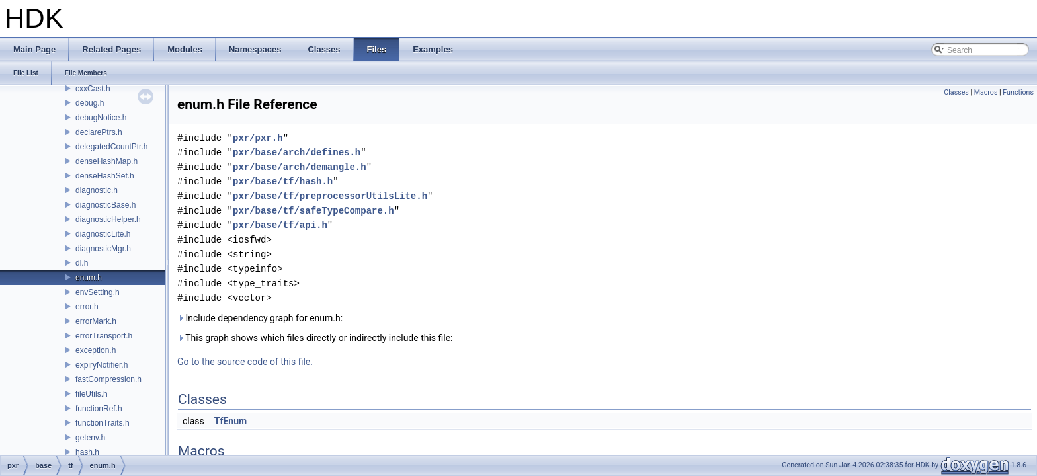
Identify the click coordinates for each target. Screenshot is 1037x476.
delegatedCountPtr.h (111, 146)
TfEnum (230, 421)
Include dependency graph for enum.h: (260, 318)
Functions (1018, 92)
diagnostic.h (96, 190)
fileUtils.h (91, 394)
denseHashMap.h (106, 161)
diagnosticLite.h (102, 234)
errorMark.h (95, 321)
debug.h (89, 103)
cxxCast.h (92, 88)
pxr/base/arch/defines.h (296, 152)
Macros (986, 92)
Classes (956, 92)
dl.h (81, 263)
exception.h (95, 350)
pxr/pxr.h (258, 138)
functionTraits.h (102, 423)
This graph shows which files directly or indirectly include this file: (315, 338)
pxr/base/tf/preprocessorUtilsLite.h (330, 196)
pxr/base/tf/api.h (280, 225)
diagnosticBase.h (105, 205)
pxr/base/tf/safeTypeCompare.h (313, 210)
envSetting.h (97, 292)
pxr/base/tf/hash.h (283, 181)
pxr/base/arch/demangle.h (299, 167)
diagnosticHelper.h (108, 219)
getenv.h (90, 437)
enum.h (88, 277)
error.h (87, 306)
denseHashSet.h (104, 175)
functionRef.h (98, 408)
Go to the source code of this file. (245, 361)
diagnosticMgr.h (103, 248)
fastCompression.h (108, 379)
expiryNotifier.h (101, 365)
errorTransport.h (103, 335)
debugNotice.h (100, 117)
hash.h (87, 452)
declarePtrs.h (98, 132)
